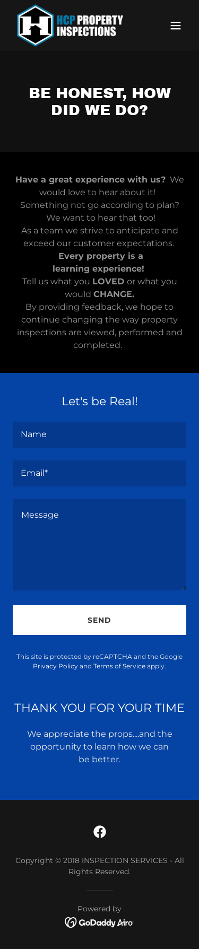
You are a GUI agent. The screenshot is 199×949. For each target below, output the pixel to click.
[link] (70, 25)
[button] (175, 25)
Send (99, 620)
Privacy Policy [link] (55, 666)
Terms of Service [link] (119, 666)
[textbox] (99, 435)
